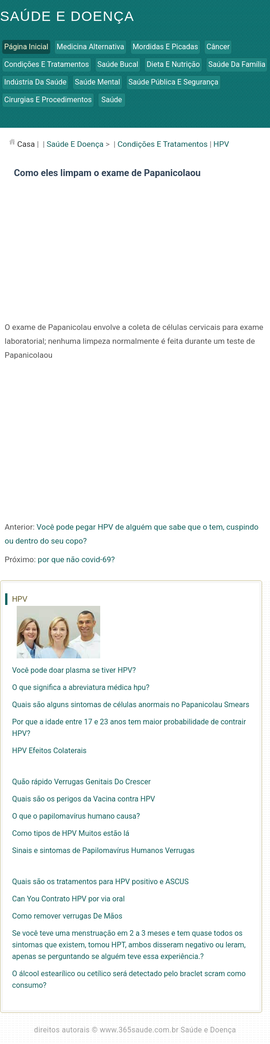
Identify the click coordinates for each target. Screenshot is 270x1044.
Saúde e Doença (67, 16)
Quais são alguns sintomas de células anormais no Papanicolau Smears (130, 704)
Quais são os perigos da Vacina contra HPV (83, 798)
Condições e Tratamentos (46, 64)
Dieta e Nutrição (173, 64)
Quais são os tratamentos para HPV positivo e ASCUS (100, 881)
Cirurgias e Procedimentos (48, 99)
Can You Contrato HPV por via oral (68, 898)
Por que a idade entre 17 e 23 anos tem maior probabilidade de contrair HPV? (129, 727)
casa (26, 144)
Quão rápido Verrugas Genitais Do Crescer (81, 781)
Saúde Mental (97, 82)
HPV (221, 144)
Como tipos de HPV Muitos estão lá (70, 833)
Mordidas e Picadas (165, 46)
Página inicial (26, 46)
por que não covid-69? (76, 559)
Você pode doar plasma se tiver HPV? (74, 670)
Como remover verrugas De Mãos (67, 916)
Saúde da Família (236, 64)
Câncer (218, 46)
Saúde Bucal (117, 64)
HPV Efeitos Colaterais (49, 750)
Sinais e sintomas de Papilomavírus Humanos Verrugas (103, 850)
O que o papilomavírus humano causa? (76, 816)
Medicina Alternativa (90, 46)
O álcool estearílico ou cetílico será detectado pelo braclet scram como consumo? (129, 979)
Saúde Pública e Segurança (174, 82)
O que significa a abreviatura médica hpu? (80, 687)
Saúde (112, 99)
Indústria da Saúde (35, 82)
